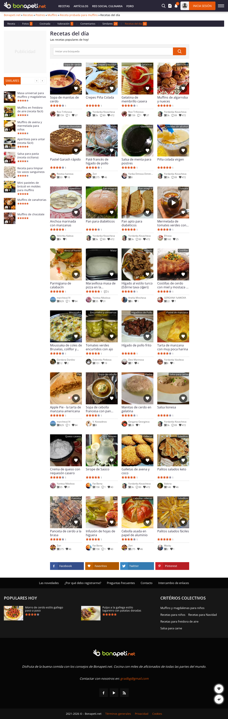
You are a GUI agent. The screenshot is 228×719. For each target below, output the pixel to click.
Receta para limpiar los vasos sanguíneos (31, 170)
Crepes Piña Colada (100, 97)
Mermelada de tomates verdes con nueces (171, 223)
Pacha (148, 374)
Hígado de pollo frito (136, 345)
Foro (130, 6)
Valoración (65, 24)
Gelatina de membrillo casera (134, 99)
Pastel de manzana (177, 312)
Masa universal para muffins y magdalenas (31, 95)
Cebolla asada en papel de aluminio (135, 533)
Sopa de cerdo (72, 64)
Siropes (112, 436)
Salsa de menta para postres (136, 161)
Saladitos (183, 436)
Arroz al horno (72, 250)
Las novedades (49, 583)
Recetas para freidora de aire (179, 621)
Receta (11, 23)
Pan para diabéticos (100, 221)
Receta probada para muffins (79, 15)
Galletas (147, 436)
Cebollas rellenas (142, 498)
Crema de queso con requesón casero (65, 471)
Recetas (64, 6)
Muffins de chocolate (30, 214)
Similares (110, 24)
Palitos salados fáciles (173, 531)
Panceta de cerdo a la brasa (65, 533)
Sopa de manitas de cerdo (64, 99)
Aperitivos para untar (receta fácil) (31, 141)
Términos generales (118, 713)
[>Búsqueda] (113, 51)
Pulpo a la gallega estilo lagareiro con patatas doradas (121, 609)
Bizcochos (182, 64)
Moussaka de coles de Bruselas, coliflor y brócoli (66, 347)
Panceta (76, 498)
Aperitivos (75, 188)
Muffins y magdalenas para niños (182, 608)
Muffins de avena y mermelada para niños (29, 125)
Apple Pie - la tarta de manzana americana (65, 409)
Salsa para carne (178, 374)
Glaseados (146, 126)
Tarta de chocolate (70, 126)
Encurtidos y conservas (103, 312)
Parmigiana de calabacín (60, 285)
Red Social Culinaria (107, 6)
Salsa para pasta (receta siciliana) (28, 155)
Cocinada (45, 23)
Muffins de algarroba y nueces (172, 99)
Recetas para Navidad (202, 615)
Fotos (27, 24)
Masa (113, 250)
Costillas (183, 250)
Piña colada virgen (170, 159)
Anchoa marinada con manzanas (63, 223)
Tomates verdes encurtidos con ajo (99, 347)
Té (115, 498)
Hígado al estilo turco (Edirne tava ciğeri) (137, 285)
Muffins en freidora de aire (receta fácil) (30, 109)
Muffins (52, 15)
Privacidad (141, 713)
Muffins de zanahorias (31, 200)
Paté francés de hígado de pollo (97, 161)
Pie (79, 374)
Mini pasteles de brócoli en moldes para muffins (29, 186)
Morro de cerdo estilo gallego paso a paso (44, 609)
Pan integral (110, 188)
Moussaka (75, 312)
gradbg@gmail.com (134, 678)
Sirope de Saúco (97, 469)
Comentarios (87, 23)
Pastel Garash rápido (65, 159)
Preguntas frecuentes (121, 583)
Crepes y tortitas (107, 64)
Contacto (146, 583)
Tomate (183, 188)
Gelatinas (147, 64)
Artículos (81, 6)
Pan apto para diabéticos (132, 223)
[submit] (179, 51)
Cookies (157, 713)
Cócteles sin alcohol (177, 126)
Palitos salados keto (171, 469)
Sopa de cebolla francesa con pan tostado (98, 409)
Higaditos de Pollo (141, 312)
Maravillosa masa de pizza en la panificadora (101, 285)
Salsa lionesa (166, 407)
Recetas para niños (172, 615)
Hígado (148, 250)
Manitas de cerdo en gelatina (136, 409)
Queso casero (73, 436)
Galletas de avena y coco (136, 471)
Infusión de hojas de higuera (100, 533)
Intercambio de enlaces (173, 583)
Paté (114, 126)
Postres (40, 15)
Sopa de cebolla (108, 374)
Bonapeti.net (12, 15)
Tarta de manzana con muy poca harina (172, 347)
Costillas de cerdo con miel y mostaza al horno (173, 285)
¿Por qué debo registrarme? (83, 583)
